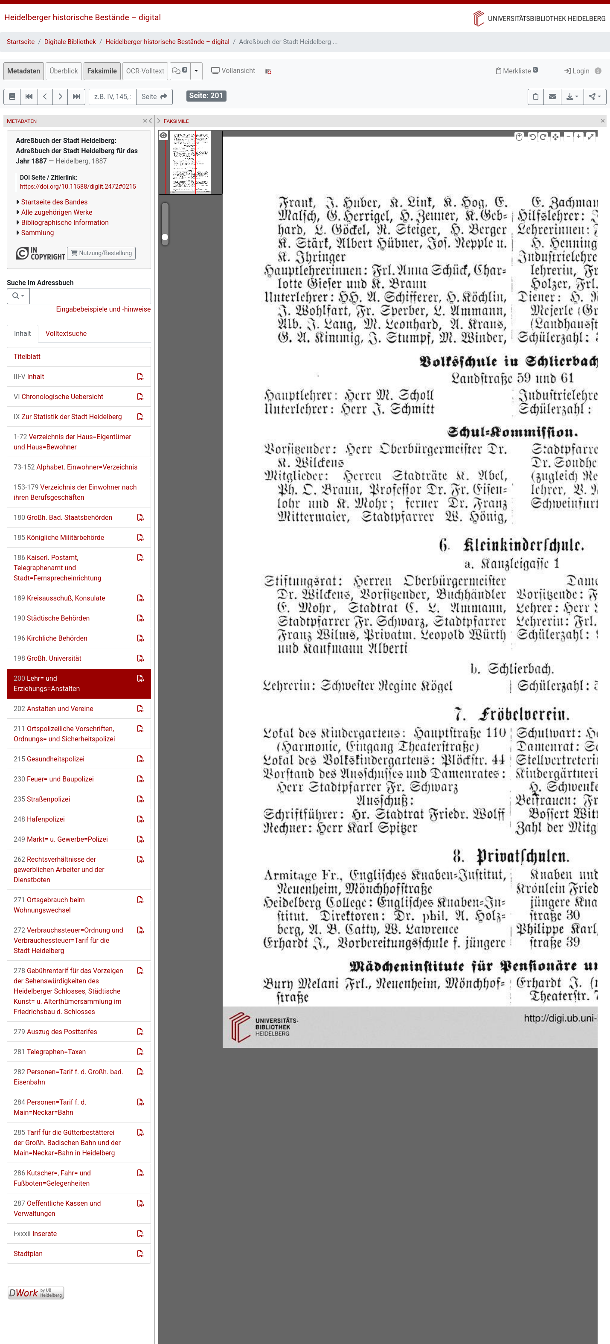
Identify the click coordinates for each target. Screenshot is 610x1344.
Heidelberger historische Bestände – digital (82, 17)
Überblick (63, 71)
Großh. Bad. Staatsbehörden (63, 517)
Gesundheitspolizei (49, 759)
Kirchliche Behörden (50, 638)
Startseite (21, 42)
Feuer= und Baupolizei (54, 779)
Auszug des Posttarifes (55, 1032)
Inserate (35, 1234)
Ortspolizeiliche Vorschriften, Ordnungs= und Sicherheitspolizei (64, 734)
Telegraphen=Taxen (50, 1052)
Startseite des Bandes (54, 202)
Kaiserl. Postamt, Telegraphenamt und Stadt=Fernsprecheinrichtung (58, 568)
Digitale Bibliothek (70, 42)
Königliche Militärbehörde (59, 538)
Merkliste (517, 71)
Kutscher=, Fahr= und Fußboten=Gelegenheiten (52, 1178)
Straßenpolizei (42, 799)
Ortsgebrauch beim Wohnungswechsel (49, 905)
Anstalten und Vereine (53, 709)
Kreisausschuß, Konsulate (59, 598)
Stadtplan (28, 1254)
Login (577, 71)
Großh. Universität (47, 658)
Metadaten (23, 71)
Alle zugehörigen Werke (57, 212)
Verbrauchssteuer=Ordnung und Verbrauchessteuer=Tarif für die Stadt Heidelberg (68, 940)
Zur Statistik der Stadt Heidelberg (68, 417)
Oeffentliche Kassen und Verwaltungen (57, 1208)
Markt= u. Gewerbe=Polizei (61, 839)
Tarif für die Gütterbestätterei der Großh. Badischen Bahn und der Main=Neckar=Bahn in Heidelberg (67, 1142)
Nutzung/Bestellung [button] (101, 253)
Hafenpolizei (39, 819)
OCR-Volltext (145, 71)
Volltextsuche (66, 333)
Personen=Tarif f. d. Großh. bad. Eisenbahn (68, 1077)
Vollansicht (233, 71)
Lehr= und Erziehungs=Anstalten (47, 683)
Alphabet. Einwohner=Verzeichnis (76, 467)
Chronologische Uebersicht (58, 397)
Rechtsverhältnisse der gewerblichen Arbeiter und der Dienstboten (59, 869)
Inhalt (22, 333)
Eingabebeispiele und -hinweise (103, 309)
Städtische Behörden (52, 618)
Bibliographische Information (65, 223)
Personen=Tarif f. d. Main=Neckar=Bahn (50, 1107)
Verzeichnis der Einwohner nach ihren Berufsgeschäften (75, 492)
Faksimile (102, 71)
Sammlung (37, 233)
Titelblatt (27, 357)
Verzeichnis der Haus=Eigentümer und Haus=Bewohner (72, 442)
